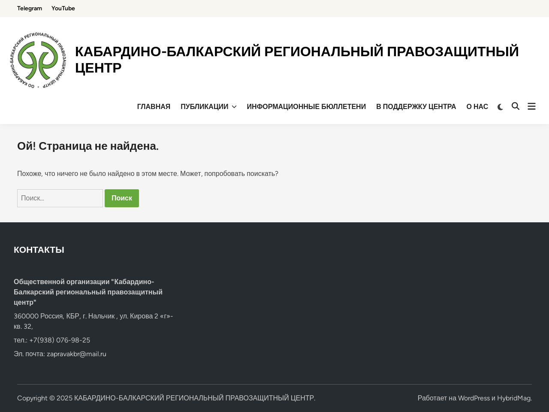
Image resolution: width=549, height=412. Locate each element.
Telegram (29, 8)
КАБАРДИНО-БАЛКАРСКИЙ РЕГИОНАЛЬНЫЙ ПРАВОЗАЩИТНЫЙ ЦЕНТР (194, 398)
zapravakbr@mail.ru (76, 354)
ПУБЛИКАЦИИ (208, 107)
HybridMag (514, 398)
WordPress (474, 398)
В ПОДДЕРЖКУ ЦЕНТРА (416, 107)
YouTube (63, 8)
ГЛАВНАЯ (154, 107)
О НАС (477, 107)
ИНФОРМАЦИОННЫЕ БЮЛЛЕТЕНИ (306, 107)
